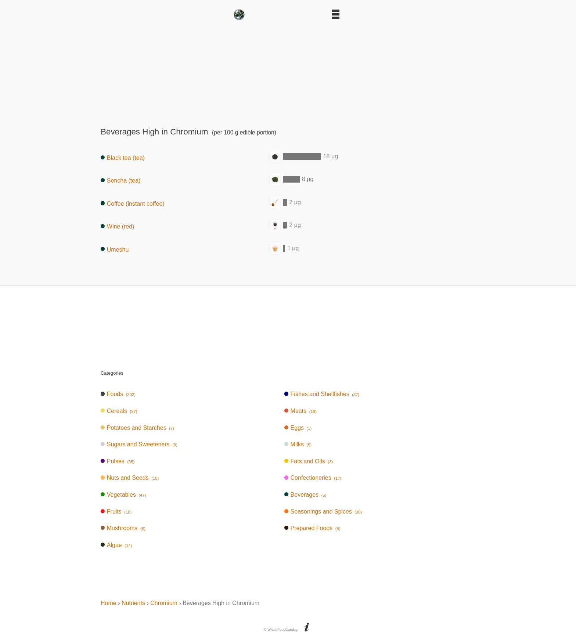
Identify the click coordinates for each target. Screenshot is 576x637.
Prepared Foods (312, 528)
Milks (298, 444)
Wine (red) (117, 226)
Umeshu (115, 249)
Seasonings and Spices (323, 511)
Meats (300, 411)
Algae (116, 545)
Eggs (298, 428)
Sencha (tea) (120, 180)
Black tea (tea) (123, 158)
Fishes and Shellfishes (321, 394)
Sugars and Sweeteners (139, 444)
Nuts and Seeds (130, 478)
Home (108, 603)
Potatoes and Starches (137, 428)
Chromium (163, 603)
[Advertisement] (288, 71)
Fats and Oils (308, 461)
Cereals (119, 411)
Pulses (117, 461)
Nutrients (133, 603)
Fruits (116, 511)
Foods (118, 394)
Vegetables (123, 495)
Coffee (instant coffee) (133, 203)
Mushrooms (123, 528)
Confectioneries (312, 478)
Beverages (305, 495)
